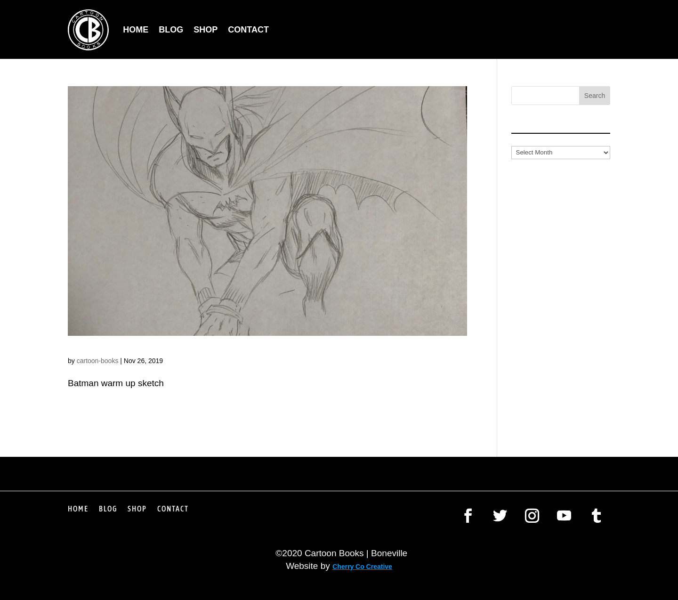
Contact (248, 29)
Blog (171, 29)
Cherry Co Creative (362, 566)
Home (135, 29)
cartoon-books (98, 361)
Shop (206, 29)
